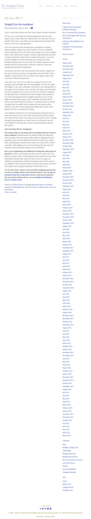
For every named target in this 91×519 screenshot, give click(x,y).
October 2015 (67, 322)
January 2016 (67, 312)
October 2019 (67, 183)
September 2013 (68, 386)
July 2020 (66, 155)
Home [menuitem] (41, 6)
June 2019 (66, 195)
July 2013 (66, 392)
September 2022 (68, 75)
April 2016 (66, 303)
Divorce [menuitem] (59, 6)
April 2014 (66, 365)
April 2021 (66, 128)
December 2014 (68, 352)
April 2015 (66, 340)
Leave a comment (10, 192)
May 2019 (66, 198)
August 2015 (67, 328)
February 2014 (68, 371)
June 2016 (66, 297)
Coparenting (67, 451)
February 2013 (68, 408)
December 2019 (68, 177)
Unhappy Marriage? (69, 472)
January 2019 (67, 211)
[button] (53, 6)
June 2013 (66, 396)
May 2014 (66, 362)
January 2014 (67, 374)
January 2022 (67, 100)
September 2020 (68, 149)
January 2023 (67, 63)
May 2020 (66, 161)
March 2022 (67, 94)
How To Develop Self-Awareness (74, 33)
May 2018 (66, 235)
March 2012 (67, 436)
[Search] (74, 18)
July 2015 (66, 331)
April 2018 (66, 238)
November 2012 (68, 417)
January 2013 (67, 411)
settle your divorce (31, 187)
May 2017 (66, 263)
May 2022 (66, 87)
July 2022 (66, 81)
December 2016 (68, 279)
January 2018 (67, 245)
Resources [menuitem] (74, 6)
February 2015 (68, 346)
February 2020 (68, 171)
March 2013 (67, 405)
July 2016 (66, 294)
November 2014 (68, 355)
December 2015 (68, 315)
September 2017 (68, 251)
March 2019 (67, 205)
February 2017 (68, 272)
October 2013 (67, 383)
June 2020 (66, 158)
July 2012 (66, 423)
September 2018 (68, 223)
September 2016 (68, 288)
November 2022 (68, 69)
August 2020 (67, 152)
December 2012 (68, 414)
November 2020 (68, 143)
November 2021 (68, 106)
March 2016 (67, 306)
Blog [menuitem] (65, 6)
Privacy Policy (50, 516)
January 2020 (67, 174)
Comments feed (68, 487)
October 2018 (67, 220)
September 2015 (68, 325)
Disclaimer (40, 516)
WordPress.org (68, 490)
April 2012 (66, 432)
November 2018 (68, 217)
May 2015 (66, 337)
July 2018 (66, 229)
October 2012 (67, 420)
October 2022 (67, 72)
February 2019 (68, 208)
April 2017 (66, 266)
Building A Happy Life (70, 447)
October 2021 (67, 109)
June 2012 (66, 426)
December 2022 (68, 66)
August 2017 (67, 254)
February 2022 (68, 97)
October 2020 (67, 146)
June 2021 (66, 121)
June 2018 (66, 232)
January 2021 (67, 137)
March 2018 (67, 242)
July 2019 (66, 192)
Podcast (65, 466)
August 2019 (67, 189)
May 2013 (66, 399)
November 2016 (68, 282)
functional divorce (38, 185)
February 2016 (68, 309)
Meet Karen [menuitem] (49, 6)
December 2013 (68, 377)
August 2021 (67, 115)
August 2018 (67, 226)
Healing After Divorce (70, 457)
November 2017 (68, 248)
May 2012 (66, 429)
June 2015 (66, 334)
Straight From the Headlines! (19, 25)
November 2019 (68, 180)
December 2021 (68, 103)
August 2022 (67, 78)
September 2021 (68, 112)
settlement (41, 187)
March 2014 (67, 368)
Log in (65, 481)
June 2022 (66, 84)
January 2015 (67, 349)
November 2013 (68, 380)
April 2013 (66, 402)
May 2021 (66, 125)
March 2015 (67, 343)
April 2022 (66, 91)
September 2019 (68, 186)
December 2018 (68, 214)
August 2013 (67, 389)
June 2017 (66, 260)
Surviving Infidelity (69, 469)
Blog (64, 444)
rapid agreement (18, 187)
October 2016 (67, 285)
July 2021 (66, 118)
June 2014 (66, 359)
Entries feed (67, 484)
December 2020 (68, 140)
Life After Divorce (17, 185)
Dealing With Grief (69, 454)
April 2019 (66, 201)
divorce (45, 32)
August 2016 (67, 291)
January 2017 (67, 275)
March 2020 (67, 168)
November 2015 (68, 319)
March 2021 (67, 131)
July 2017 (66, 257)
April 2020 (66, 165)
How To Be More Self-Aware (73, 460)
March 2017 (67, 269)
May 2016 (66, 300)
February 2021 (68, 134)
